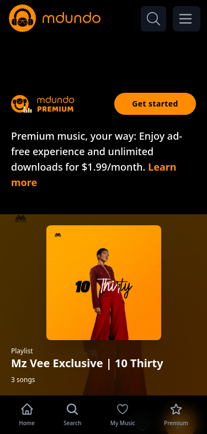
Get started (155, 103)
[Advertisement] (103, 54)
